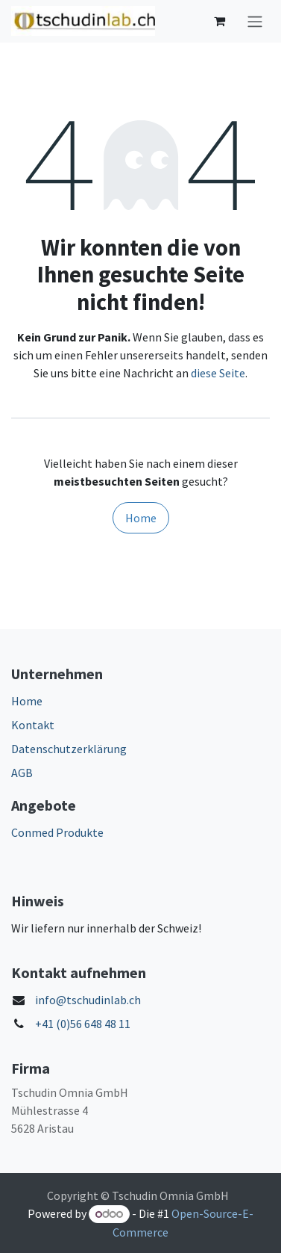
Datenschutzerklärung (69, 748)
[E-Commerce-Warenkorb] (219, 21)
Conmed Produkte (57, 832)
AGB (22, 772)
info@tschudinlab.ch (88, 999)
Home (141, 517)
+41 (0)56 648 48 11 (82, 1023)
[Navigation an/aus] (255, 21)
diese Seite (218, 372)
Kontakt (32, 724)
